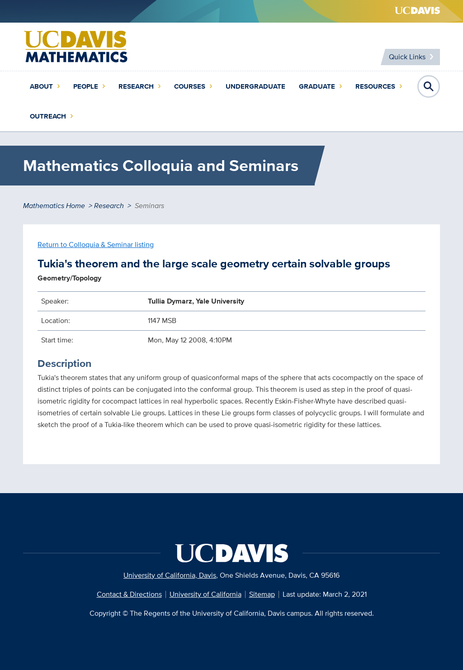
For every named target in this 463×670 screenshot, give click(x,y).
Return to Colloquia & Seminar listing (96, 244)
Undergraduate (255, 86)
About (41, 86)
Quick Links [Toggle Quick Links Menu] (407, 57)
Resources (375, 86)
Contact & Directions (129, 594)
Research (136, 86)
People (85, 86)
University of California (205, 594)
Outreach (48, 116)
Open (428, 86)
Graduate (317, 86)
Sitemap (262, 594)
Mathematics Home (54, 205)
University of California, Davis (169, 575)
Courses (189, 86)
